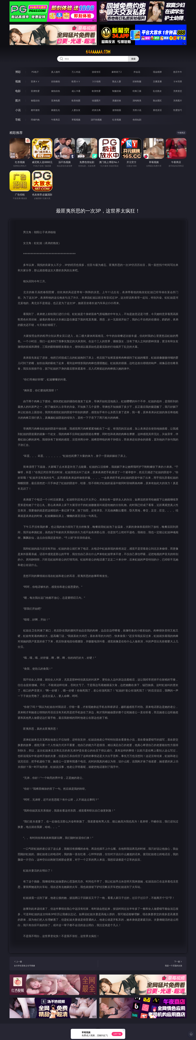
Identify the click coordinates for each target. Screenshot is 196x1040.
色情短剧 (137, 119)
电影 (18, 91)
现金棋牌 (157, 71)
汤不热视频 (96, 119)
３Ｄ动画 (96, 81)
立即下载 (117, 1034)
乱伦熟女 (157, 90)
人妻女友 (76, 110)
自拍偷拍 (55, 81)
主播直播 (157, 81)
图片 (18, 100)
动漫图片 (96, 100)
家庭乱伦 (55, 110)
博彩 (18, 72)
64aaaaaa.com (98, 52)
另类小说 (137, 110)
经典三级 (137, 90)
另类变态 (177, 90)
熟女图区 (157, 100)
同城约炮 (35, 119)
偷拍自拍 (55, 90)
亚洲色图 (55, 100)
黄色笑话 (157, 110)
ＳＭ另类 (177, 81)
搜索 (133, 58)
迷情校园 (116, 110)
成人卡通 (76, 90)
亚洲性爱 (35, 90)
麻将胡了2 (117, 71)
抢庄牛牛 (177, 71)
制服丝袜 (116, 90)
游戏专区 (96, 71)
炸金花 (137, 71)
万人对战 (76, 71)
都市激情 (35, 110)
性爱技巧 (177, 110)
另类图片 (177, 100)
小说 (18, 110)
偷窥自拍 (35, 100)
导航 (18, 119)
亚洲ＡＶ (35, 81)
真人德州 (55, 71)
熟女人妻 (116, 81)
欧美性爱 (96, 90)
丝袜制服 (137, 81)
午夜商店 (55, 119)
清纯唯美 (137, 100)
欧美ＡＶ (76, 81)
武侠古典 (96, 110)
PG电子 (35, 71)
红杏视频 (116, 119)
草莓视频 (76, 119)
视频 (18, 81)
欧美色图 (76, 100)
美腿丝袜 (116, 100)
